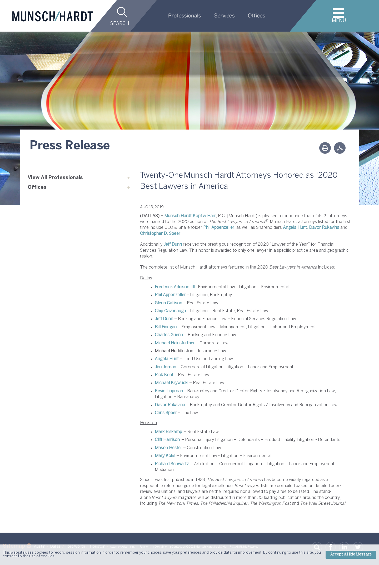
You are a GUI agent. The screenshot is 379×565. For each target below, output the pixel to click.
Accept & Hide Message (351, 554)
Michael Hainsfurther (175, 343)
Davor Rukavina (324, 228)
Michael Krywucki (171, 383)
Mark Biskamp (168, 432)
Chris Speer (166, 413)
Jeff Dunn (172, 244)
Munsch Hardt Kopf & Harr (190, 216)
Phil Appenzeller (218, 228)
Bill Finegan (166, 327)
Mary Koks (165, 456)
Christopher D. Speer (160, 234)
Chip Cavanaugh (170, 311)
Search (119, 24)
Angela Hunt (295, 228)
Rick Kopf (164, 375)
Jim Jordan (165, 367)
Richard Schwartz (172, 464)
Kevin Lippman (169, 391)
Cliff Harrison (167, 440)
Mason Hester (168, 448)
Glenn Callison (168, 303)
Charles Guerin (169, 335)
